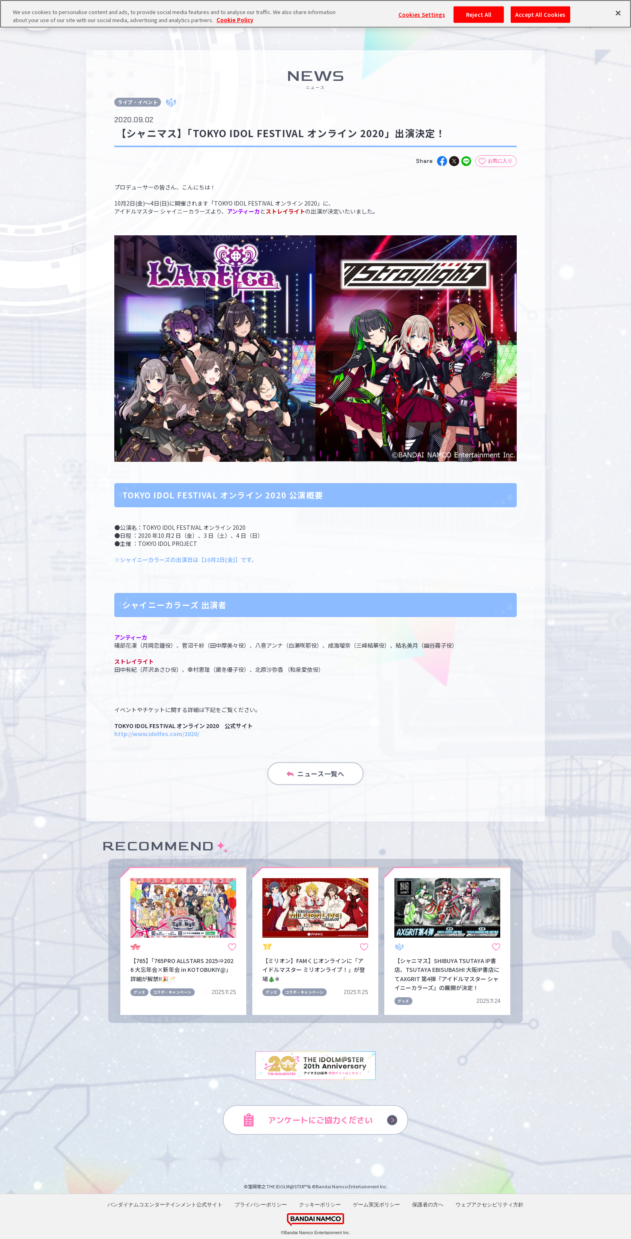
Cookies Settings (421, 14)
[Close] (618, 13)
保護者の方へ (427, 1205)
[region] (315, 14)
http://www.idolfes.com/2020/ (156, 734)
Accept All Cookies (540, 14)
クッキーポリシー (320, 1205)
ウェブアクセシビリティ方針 (490, 1205)
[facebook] (442, 161)
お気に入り (500, 161)
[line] (466, 161)
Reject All (478, 14)
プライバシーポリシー (261, 1205)
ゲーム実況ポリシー (376, 1205)
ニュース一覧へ (315, 773)
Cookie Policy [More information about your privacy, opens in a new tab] (235, 20)
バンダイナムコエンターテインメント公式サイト (165, 1205)
